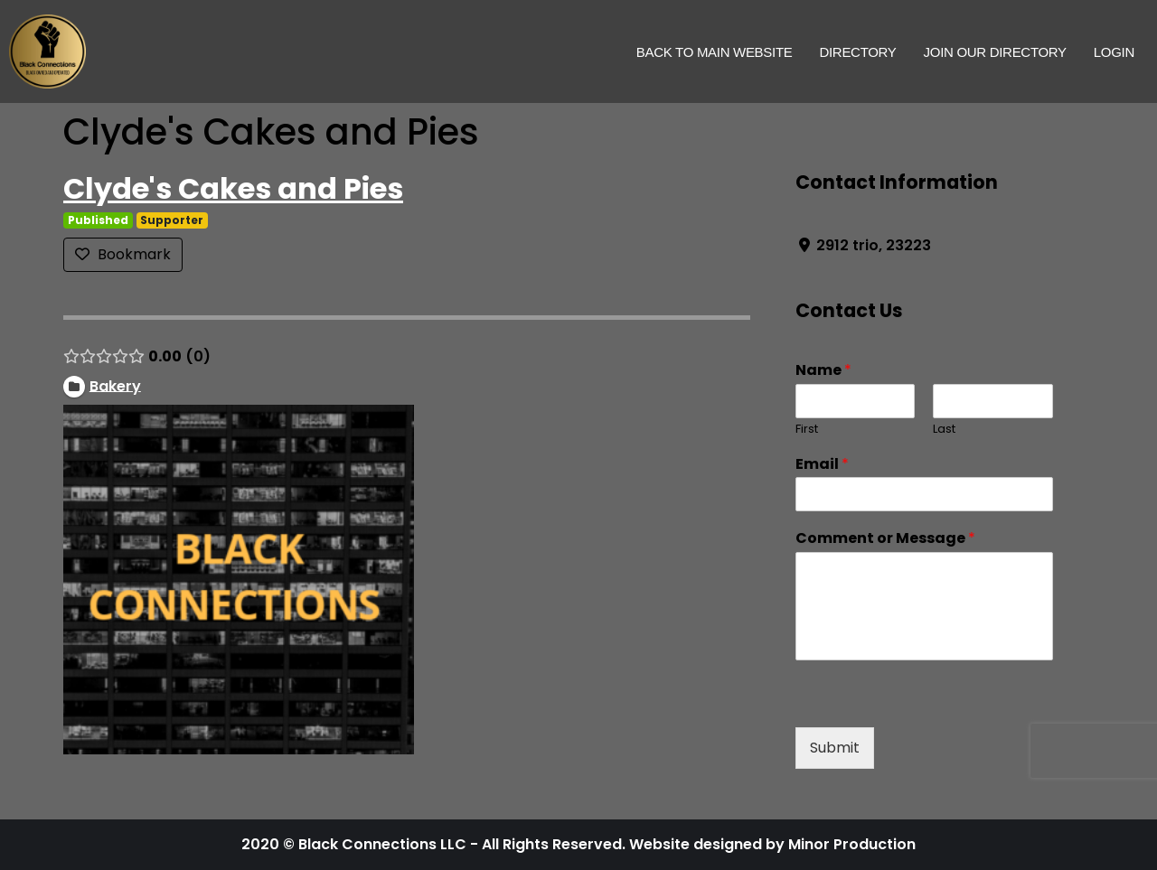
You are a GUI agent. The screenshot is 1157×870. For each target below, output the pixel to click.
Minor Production (852, 844)
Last (944, 429)
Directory (857, 52)
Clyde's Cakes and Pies (233, 188)
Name (823, 370)
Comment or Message (885, 538)
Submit (835, 747)
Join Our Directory (995, 52)
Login (1114, 52)
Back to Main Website (714, 52)
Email (822, 464)
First (806, 429)
